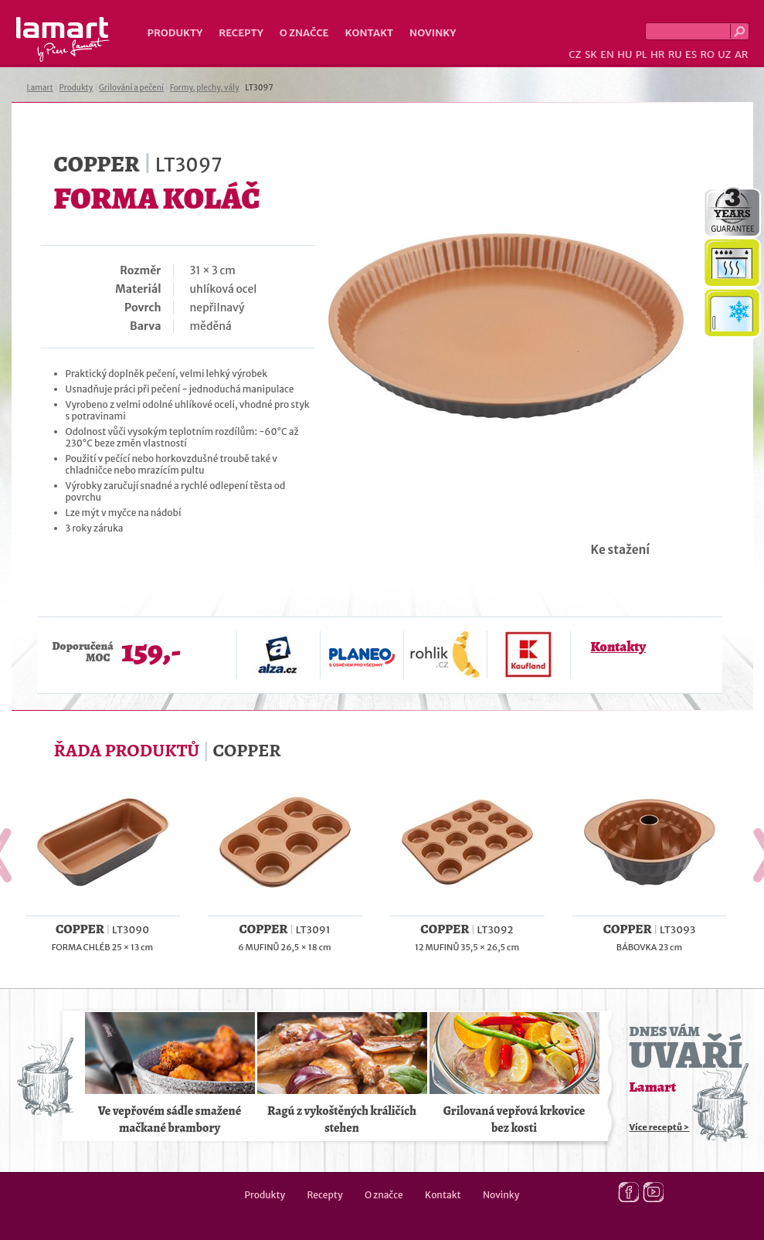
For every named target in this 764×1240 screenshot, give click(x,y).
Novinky (432, 32)
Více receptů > (660, 1127)
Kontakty (618, 646)
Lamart (62, 39)
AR (742, 54)
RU (675, 54)
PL (641, 54)
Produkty (175, 32)
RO (707, 54)
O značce (304, 32)
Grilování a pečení (131, 88)
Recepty (241, 32)
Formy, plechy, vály (204, 88)
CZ (575, 54)
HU (624, 54)
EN (607, 54)
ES (691, 54)
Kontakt (369, 32)
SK (591, 54)
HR (657, 54)
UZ (724, 54)
